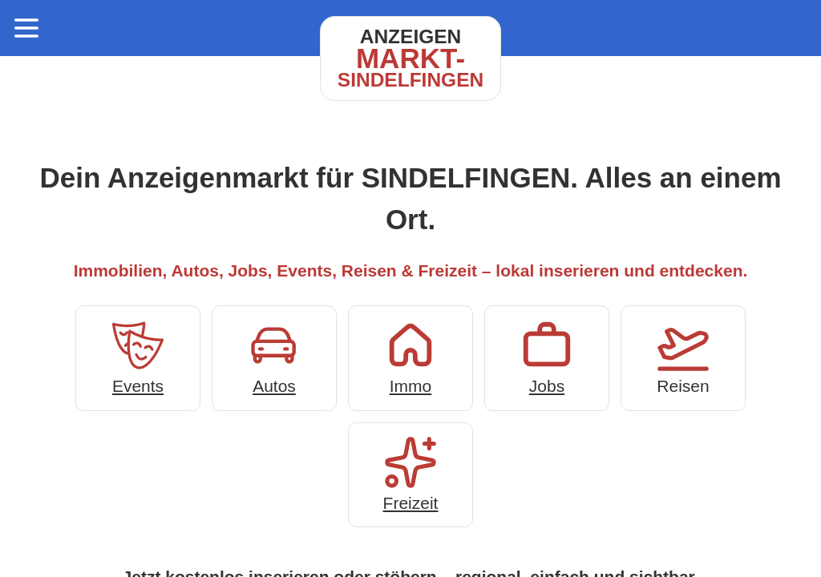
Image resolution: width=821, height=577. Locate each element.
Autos (274, 356)
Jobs (547, 356)
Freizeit (410, 473)
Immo (410, 356)
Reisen (683, 356)
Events (138, 356)
